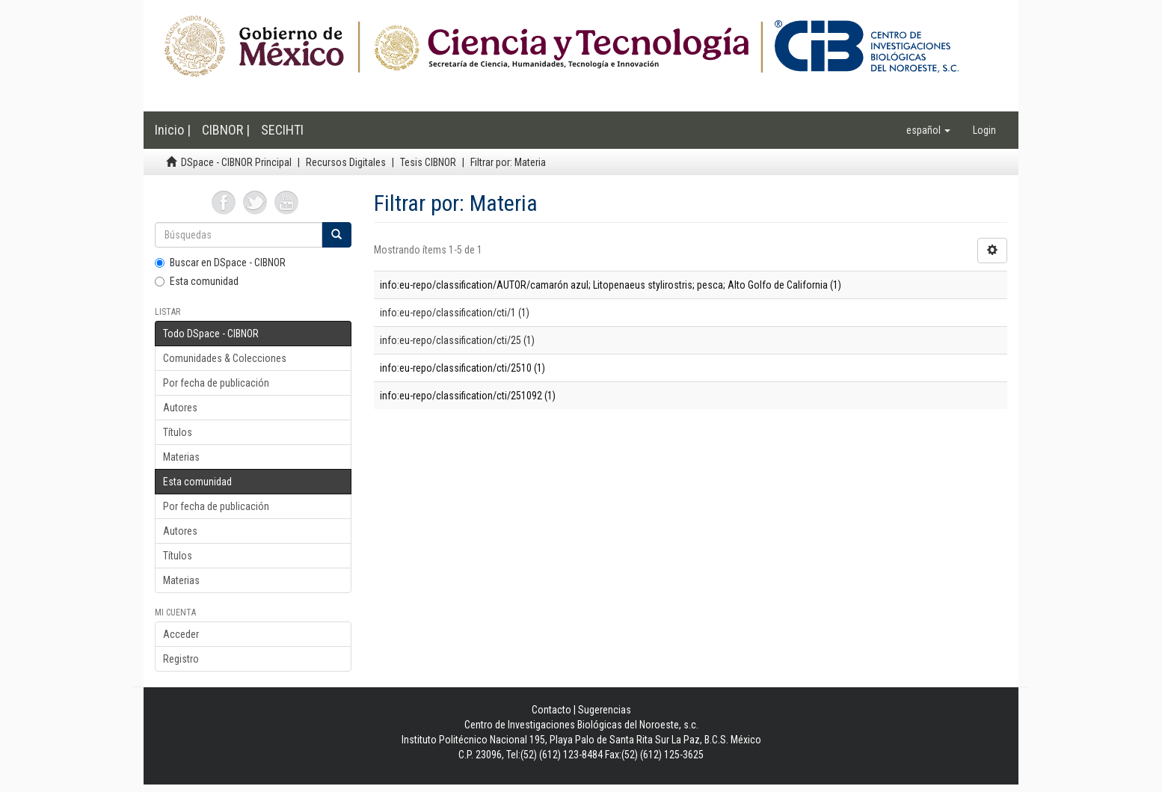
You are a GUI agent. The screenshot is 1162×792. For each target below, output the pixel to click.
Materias (181, 457)
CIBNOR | (226, 130)
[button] (928, 130)
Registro (181, 659)
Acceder (181, 634)
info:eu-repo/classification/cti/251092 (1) (468, 396)
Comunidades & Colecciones (224, 358)
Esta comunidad (197, 281)
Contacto (551, 710)
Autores (180, 408)
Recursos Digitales (346, 162)
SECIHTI (282, 130)
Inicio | (173, 130)
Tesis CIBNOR (428, 162)
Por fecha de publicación (216, 383)
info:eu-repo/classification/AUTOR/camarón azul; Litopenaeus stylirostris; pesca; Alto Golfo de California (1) (610, 285)
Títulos (177, 432)
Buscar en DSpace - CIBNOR (220, 262)
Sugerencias (604, 710)
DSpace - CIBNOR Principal (236, 162)
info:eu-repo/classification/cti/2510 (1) (462, 368)
